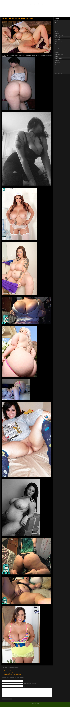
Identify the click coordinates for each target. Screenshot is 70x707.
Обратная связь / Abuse (35, 703)
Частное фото (58, 71)
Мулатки (57, 45)
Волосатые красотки (59, 35)
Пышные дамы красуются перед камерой (13, 674)
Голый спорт (57, 39)
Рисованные (57, 60)
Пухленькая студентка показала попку (12, 670)
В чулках (57, 33)
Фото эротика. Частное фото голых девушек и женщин (32, 1)
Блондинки (57, 22)
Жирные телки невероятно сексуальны (12, 672)
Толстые (57, 69)
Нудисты (57, 52)
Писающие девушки (59, 54)
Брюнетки (57, 24)
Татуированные (58, 66)
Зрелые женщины (58, 41)
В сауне (56, 31)
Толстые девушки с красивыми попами (12, 673)
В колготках (57, 27)
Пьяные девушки (58, 58)
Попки (56, 56)
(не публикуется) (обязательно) (30, 683)
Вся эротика (8, 15)
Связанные (57, 62)
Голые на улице (58, 37)
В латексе (57, 29)
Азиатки (56, 20)
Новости (57, 50)
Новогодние (57, 48)
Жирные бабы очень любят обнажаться (12, 671)
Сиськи (56, 64)
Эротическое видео (59, 73)
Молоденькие (58, 43)
